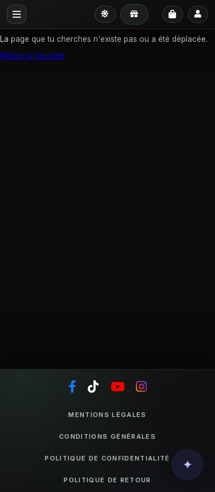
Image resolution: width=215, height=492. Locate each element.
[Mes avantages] (134, 14)
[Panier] (172, 14)
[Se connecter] (198, 14)
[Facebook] (72, 387)
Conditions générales (107, 436)
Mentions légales (107, 415)
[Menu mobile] (16, 14)
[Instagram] (141, 387)
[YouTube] (117, 387)
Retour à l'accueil (32, 55)
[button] (187, 464)
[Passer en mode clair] (105, 14)
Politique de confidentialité (107, 458)
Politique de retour (107, 480)
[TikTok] (93, 387)
